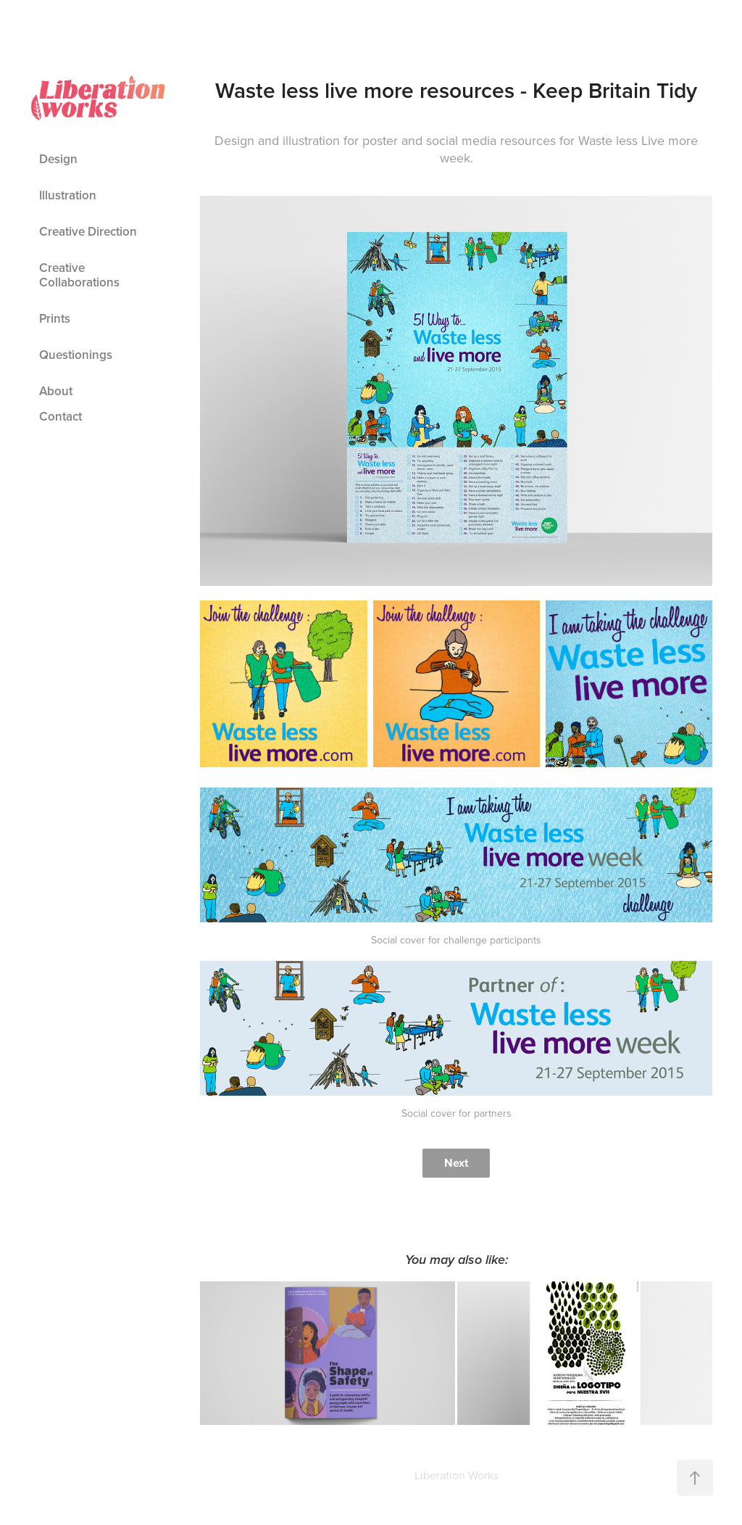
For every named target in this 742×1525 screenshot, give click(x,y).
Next (456, 1162)
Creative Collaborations (79, 275)
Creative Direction (88, 231)
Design (58, 159)
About (55, 391)
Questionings (75, 354)
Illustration (67, 195)
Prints (54, 318)
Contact (60, 416)
